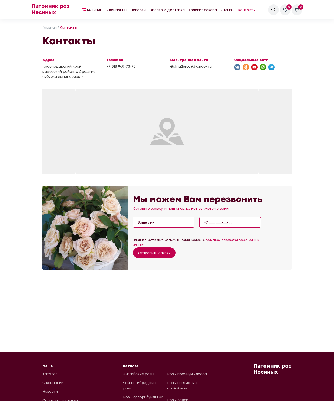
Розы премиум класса (187, 374)
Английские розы (138, 374)
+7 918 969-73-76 (120, 66)
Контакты (246, 10)
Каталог (94, 10)
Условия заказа (203, 10)
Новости (138, 10)
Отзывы (227, 10)
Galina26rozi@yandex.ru (191, 66)
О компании (116, 10)
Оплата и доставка (167, 10)
